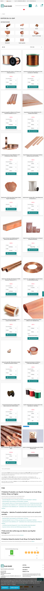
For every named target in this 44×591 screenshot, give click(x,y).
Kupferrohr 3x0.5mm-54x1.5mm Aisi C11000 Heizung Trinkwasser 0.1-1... (11, 279)
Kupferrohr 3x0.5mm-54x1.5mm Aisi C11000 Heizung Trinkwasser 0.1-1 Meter (16, 527)
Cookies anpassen (14, 587)
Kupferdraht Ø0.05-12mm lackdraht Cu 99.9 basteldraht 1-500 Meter (33, 72)
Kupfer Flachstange (36, 35)
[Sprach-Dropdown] (9, 1)
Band (22, 35)
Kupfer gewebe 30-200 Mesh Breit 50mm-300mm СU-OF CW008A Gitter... (33, 320)
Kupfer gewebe (22, 43)
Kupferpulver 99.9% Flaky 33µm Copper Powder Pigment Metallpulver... (11, 198)
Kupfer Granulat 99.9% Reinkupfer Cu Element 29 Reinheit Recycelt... (33, 239)
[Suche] (23, 5)
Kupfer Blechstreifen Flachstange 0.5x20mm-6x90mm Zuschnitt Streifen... (33, 155)
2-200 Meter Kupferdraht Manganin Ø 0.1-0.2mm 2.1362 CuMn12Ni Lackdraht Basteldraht (19, 525)
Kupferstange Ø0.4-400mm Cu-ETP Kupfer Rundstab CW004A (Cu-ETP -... (11, 113)
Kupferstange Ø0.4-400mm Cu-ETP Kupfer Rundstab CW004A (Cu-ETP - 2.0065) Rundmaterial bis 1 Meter (22, 503)
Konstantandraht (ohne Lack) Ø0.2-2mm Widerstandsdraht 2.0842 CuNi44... (11, 405)
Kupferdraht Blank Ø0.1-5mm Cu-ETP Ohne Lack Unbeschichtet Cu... (11, 72)
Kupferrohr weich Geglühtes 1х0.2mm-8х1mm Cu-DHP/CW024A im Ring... (32, 279)
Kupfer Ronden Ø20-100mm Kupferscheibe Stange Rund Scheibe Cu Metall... (11, 363)
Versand (21, 535)
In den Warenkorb (11, 86)
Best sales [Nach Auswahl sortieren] (32, 47)
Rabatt (33, 541)
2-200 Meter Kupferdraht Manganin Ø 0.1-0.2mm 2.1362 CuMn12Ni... (11, 320)
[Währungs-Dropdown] (2, 1)
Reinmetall (7, 43)
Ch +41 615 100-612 (31, 1)
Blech (7, 35)
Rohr (7, 28)
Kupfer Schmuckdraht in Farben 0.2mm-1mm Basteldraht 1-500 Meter (33, 405)
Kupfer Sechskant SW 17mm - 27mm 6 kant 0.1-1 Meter (11, 448)
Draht (36, 28)
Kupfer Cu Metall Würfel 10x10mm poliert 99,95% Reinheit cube (33, 448)
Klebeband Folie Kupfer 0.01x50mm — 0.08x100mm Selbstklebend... (33, 363)
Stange (22, 28)
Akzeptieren (5, 587)
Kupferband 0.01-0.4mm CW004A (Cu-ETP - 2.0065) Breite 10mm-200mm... (11, 155)
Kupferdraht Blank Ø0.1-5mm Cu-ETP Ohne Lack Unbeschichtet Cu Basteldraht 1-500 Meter (19, 499)
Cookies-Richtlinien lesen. (21, 584)
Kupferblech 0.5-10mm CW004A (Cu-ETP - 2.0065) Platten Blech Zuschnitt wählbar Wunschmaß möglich (22, 504)
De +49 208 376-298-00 (20, 1)
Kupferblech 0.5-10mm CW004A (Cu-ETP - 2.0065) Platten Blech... (33, 113)
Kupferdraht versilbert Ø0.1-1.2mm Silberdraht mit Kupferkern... (33, 198)
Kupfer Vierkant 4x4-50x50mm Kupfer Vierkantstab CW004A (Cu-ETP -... (11, 239)
